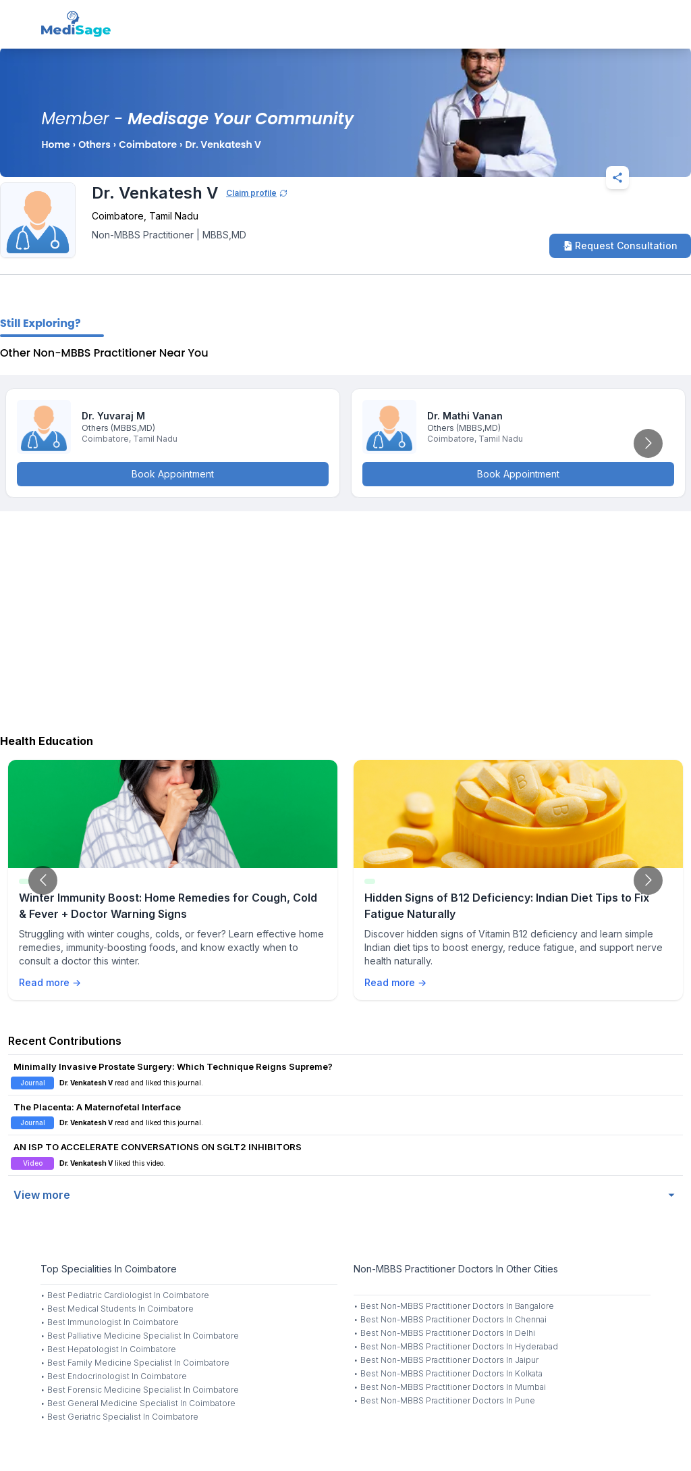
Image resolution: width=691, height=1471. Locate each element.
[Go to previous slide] (42, 880)
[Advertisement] (345, 619)
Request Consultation (620, 245)
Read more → (50, 982)
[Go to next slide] (648, 443)
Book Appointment (173, 474)
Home (55, 144)
